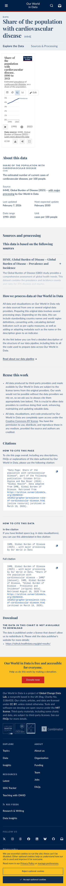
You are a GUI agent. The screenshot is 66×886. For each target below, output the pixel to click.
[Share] (52, 145)
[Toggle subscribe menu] (59, 5)
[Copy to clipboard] (53, 472)
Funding (38, 776)
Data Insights (10, 829)
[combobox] (51, 5)
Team (37, 784)
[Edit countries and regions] (57, 75)
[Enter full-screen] (59, 145)
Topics (6, 762)
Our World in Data (33, 5)
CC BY (7, 145)
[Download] (45, 145)
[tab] (8, 75)
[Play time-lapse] (7, 133)
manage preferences (48, 864)
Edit (58, 75)
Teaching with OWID (14, 806)
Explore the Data (13, 46)
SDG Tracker (9, 799)
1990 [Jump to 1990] (15, 133)
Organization (41, 769)
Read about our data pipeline (20, 359)
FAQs (6, 730)
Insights (7, 776)
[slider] (23, 133)
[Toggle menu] (6, 5)
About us (39, 762)
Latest (6, 792)
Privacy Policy (27, 864)
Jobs (36, 791)
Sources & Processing (44, 46)
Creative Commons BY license (22, 421)
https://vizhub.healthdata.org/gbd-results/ (28, 655)
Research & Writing (13, 822)
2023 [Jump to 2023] (57, 133)
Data (5, 769)
